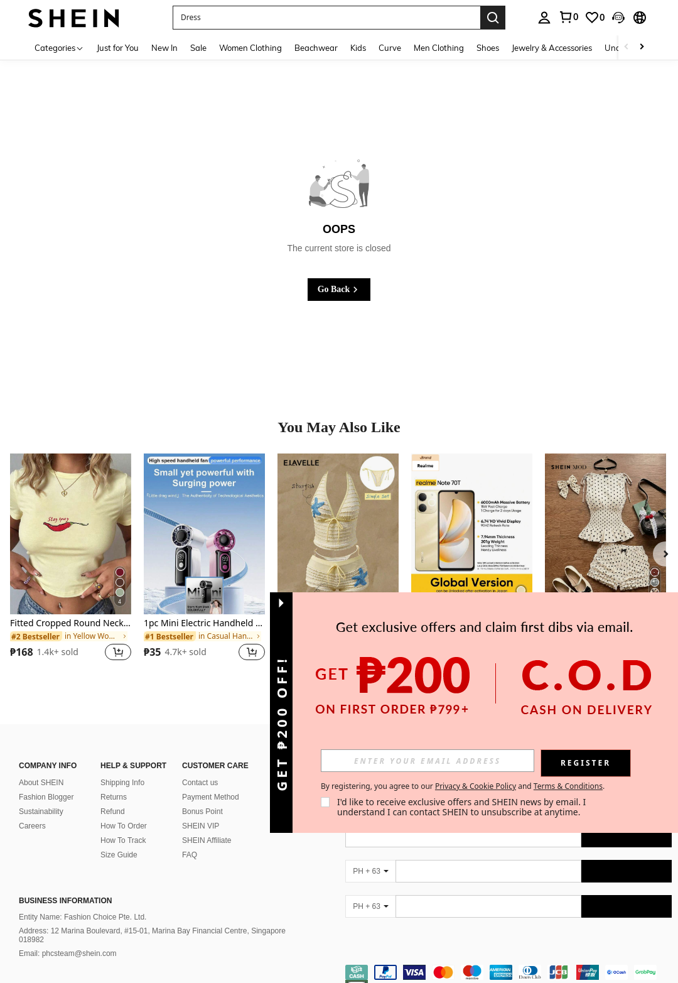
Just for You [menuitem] (118, 48)
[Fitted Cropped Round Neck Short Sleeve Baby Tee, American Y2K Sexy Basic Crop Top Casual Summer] (70, 534)
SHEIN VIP (200, 826)
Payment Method (210, 797)
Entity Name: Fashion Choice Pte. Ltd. (82, 917)
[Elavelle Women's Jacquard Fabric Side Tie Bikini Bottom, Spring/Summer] (338, 534)
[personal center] (544, 17)
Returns (113, 797)
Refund (112, 811)
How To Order (123, 826)
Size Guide (118, 854)
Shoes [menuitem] (487, 48)
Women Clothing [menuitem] (250, 48)
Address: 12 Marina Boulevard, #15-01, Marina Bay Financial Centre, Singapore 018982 (152, 935)
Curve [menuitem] (390, 48)
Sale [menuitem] (198, 48)
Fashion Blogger (46, 797)
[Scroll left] (626, 47)
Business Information (65, 900)
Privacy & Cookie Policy (475, 786)
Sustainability (41, 811)
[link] (568, 16)
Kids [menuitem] (358, 48)
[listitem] (70, 564)
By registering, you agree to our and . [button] (463, 786)
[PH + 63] (370, 871)
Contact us (200, 782)
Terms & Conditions (568, 786)
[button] (326, 18)
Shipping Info (122, 782)
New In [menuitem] (164, 48)
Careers (32, 826)
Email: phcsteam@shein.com (68, 953)
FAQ (189, 854)
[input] (427, 760)
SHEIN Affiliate (206, 840)
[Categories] (59, 47)
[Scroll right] (641, 47)
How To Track (123, 840)
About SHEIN (41, 782)
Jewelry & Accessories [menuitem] (552, 48)
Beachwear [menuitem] (316, 48)
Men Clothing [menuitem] (439, 48)
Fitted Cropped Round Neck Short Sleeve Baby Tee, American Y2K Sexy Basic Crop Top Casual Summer (70, 623)
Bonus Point (202, 811)
